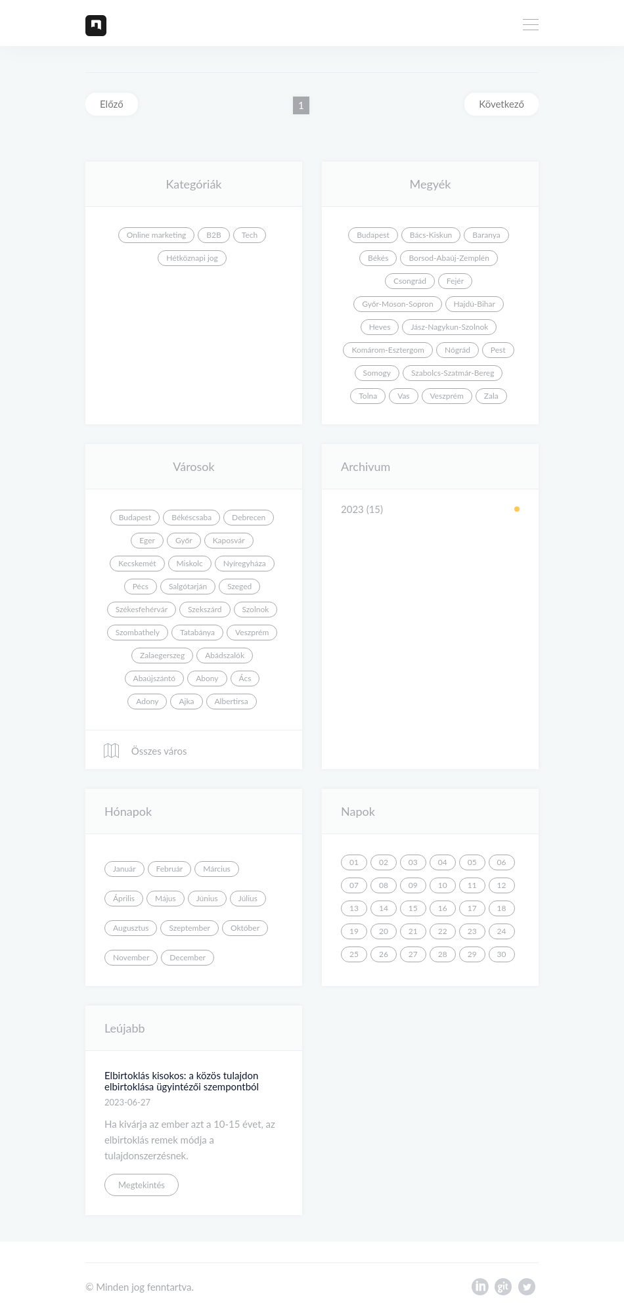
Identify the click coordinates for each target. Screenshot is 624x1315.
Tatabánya (197, 632)
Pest (498, 350)
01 (354, 862)
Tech (249, 235)
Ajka (186, 701)
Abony (207, 678)
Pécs (140, 586)
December (187, 957)
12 (501, 885)
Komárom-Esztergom (387, 350)
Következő (501, 104)
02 (383, 862)
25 (354, 954)
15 (413, 908)
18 (501, 908)
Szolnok (255, 609)
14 (383, 908)
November (131, 957)
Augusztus (130, 928)
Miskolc (190, 563)
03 (413, 862)
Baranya (486, 235)
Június (207, 898)
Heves (380, 327)
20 (383, 931)
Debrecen (248, 517)
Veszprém (447, 396)
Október (245, 928)
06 (501, 862)
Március (217, 869)
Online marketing (157, 235)
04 (442, 862)
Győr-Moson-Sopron (397, 304)
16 (442, 908)
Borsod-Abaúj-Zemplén (449, 258)
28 (442, 954)
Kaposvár (229, 540)
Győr (183, 540)
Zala (491, 396)
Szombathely (138, 632)
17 (472, 908)
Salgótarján (188, 586)
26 (383, 954)
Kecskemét (137, 563)
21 (413, 931)
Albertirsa (231, 701)
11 (472, 885)
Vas (403, 396)
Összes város (144, 751)
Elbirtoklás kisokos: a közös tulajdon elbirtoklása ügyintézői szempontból (181, 1080)
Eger (147, 540)
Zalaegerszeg (162, 655)
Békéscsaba (191, 517)
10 (442, 885)
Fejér (455, 281)
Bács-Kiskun (431, 235)
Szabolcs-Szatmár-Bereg (452, 373)
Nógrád (457, 350)
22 (442, 931)
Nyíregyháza (244, 563)
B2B (213, 235)
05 (472, 862)
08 (383, 885)
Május (165, 898)
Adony (147, 701)
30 (501, 954)
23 (472, 931)
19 (354, 931)
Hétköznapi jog (192, 258)
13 (354, 908)
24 (501, 931)
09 (413, 885)
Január (124, 869)
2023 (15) (362, 509)
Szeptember (189, 928)
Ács (245, 678)
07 (354, 885)
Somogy (377, 373)
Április (124, 898)
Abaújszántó (154, 678)
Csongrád (409, 281)
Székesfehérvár (141, 609)
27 (413, 954)
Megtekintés (141, 1185)
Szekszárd (205, 609)
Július (247, 898)
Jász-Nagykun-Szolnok (449, 327)
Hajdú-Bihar (474, 304)
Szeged (239, 586)
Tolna (368, 396)
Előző (111, 104)
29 (472, 954)
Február (169, 869)
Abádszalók (224, 655)
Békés (378, 258)
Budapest (373, 235)
